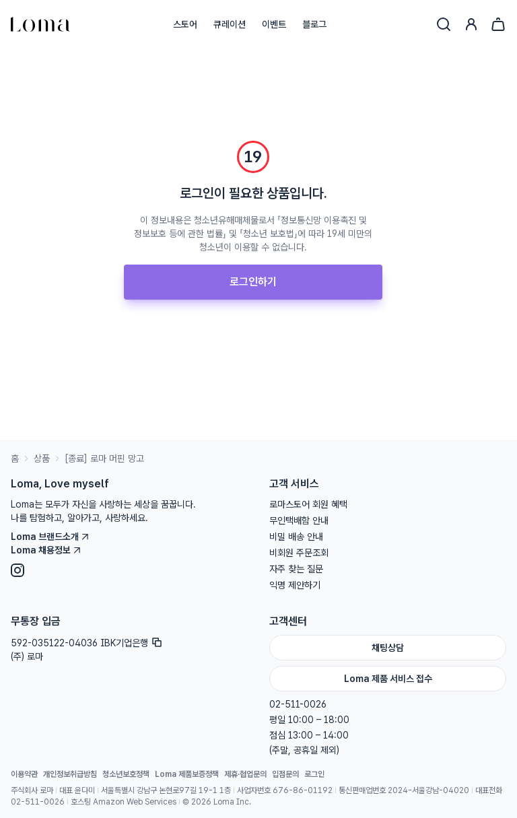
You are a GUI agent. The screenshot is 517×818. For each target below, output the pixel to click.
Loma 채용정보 (46, 550)
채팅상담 (388, 647)
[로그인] (471, 24)
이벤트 (274, 24)
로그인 (314, 774)
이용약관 (24, 774)
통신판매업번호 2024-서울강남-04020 (404, 790)
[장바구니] (498, 24)
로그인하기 (253, 281)
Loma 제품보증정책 (187, 774)
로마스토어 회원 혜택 (308, 504)
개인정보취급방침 (70, 774)
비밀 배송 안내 (296, 536)
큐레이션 (229, 24)
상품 (42, 458)
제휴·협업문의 (245, 774)
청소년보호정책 (125, 774)
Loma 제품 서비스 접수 (388, 678)
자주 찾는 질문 (296, 569)
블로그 (314, 24)
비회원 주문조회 (299, 552)
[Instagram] (129, 570)
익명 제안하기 (294, 585)
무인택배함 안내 (299, 520)
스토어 (185, 24)
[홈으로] (40, 24)
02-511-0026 (297, 704)
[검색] (443, 24)
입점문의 (285, 774)
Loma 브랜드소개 (50, 536)
